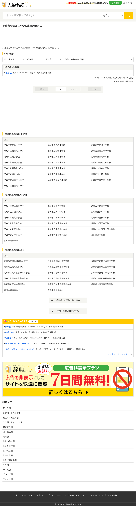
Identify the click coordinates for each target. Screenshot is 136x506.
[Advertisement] (68, 38)
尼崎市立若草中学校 (13, 229)
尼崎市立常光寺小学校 (101, 180)
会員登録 (115, 3)
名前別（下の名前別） (13, 413)
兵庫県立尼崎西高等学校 (58, 267)
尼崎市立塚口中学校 (56, 212)
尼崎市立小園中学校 (13, 212)
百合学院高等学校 (55, 290)
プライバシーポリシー (57, 495)
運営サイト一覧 (97, 495)
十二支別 (7, 470)
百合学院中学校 (11, 241)
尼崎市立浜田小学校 (56, 162)
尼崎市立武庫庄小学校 (14, 180)
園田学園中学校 (98, 235)
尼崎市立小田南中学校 (57, 229)
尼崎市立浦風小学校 (13, 174)
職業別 (6, 437)
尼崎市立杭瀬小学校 (56, 151)
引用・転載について (78, 495)
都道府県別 (8, 427)
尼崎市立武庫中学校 (100, 206)
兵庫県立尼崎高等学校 (14, 267)
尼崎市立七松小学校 (100, 174)
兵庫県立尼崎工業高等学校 (103, 267)
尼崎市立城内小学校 (13, 162)
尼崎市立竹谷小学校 (100, 168)
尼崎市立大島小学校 (56, 145)
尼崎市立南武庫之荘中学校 (103, 229)
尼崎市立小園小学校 (56, 168)
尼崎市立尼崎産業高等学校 (16, 278)
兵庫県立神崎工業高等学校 (103, 273)
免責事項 (40, 495)
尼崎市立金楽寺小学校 (57, 180)
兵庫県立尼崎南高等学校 (15, 284)
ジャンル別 (8, 479)
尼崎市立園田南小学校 (101, 151)
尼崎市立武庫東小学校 (14, 151)
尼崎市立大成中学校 (100, 212)
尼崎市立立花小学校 (13, 145)
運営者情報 (112, 495)
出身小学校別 (9, 441)
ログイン (129, 3)
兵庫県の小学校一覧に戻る (68, 300)
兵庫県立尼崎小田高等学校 (103, 261)
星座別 (6, 465)
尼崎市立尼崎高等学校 (57, 273)
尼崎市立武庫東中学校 (57, 223)
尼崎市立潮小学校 (12, 157)
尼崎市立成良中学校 (13, 218)
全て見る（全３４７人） (119, 354)
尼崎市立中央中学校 (56, 206)
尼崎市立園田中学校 (100, 223)
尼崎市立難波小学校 (100, 145)
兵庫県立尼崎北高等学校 (58, 261)
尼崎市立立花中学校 (13, 223)
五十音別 (7, 408)
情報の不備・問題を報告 (125, 81)
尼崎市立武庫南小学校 (14, 186)
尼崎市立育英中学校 (100, 218)
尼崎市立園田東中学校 (57, 235)
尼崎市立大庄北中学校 (14, 206)
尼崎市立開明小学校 (100, 157)
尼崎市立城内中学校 (56, 218)
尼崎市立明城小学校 (56, 157)
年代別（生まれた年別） (14, 422)
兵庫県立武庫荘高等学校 (102, 284)
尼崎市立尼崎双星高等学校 (103, 278)
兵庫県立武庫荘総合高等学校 (17, 273)
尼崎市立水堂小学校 (56, 174)
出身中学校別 (9, 446)
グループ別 (8, 474)
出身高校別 (8, 451)
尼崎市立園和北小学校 (14, 168)
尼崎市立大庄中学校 (13, 235)
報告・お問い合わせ (24, 495)
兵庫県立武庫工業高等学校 (59, 284)
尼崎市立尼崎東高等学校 (58, 278)
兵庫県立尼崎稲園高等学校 (16, 261)
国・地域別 (8, 432)
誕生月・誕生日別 (11, 418)
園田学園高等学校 (12, 290)
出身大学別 (8, 455)
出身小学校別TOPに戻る (68, 311)
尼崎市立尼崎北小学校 (101, 162)
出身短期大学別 (10, 460)
